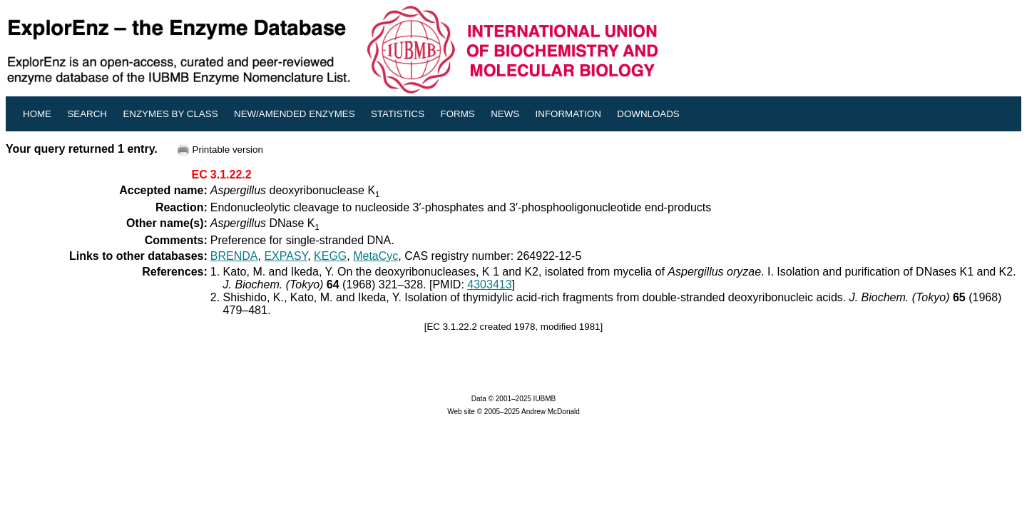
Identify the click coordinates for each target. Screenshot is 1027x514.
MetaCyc (375, 256)
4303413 (489, 284)
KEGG (330, 256)
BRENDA (234, 256)
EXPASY (285, 256)
